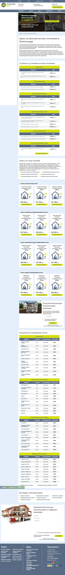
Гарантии (28, 562)
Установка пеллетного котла (47, 174)
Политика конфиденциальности (32, 565)
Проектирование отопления (6, 42)
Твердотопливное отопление (7, 23)
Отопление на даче (5, 44)
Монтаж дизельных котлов (39, 131)
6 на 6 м (13, 77)
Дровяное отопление (5, 18)
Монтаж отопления (17, 559)
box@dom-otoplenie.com (57, 5)
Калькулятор (49, 10)
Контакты (51, 1)
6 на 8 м (2, 78)
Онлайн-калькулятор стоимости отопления (47, 485)
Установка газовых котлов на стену (51, 172)
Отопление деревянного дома (7, 87)
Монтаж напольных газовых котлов (29, 174)
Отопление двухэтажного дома (7, 50)
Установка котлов (4, 29)
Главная (19, 1)
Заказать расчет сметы (52, 21)
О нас (29, 1)
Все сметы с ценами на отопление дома (30, 172)
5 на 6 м (2, 77)
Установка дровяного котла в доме (29, 176)
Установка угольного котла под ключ (49, 176)
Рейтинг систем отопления (8, 38)
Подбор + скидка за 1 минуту (12, 487)
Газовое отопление (25, 495)
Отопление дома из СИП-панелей (8, 90)
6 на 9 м (7, 78)
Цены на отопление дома (6, 34)
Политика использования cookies (30, 569)
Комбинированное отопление (7, 16)
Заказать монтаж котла (42, 153)
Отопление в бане (4, 45)
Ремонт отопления (17, 558)
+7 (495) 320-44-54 (38, 5)
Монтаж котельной (5, 28)
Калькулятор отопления (6, 39)
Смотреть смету (26, 204)
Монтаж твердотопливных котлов (39, 111)
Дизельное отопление (5, 15)
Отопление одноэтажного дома (7, 48)
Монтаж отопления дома (6, 31)
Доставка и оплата (39, 1)
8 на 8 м (13, 78)
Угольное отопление (5, 19)
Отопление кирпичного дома (7, 91)
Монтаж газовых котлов (39, 81)
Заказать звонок (57, 7)
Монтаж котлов (39, 67)
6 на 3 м (7, 77)
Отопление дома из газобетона (7, 85)
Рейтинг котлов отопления (27, 485)
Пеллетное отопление (5, 21)
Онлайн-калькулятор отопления (31, 556)
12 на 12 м (3, 80)
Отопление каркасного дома (7, 88)
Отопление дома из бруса (6, 83)
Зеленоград (20, 5)
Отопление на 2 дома (5, 47)
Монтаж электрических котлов (39, 93)
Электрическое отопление (6, 13)
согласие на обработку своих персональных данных (48, 539)
